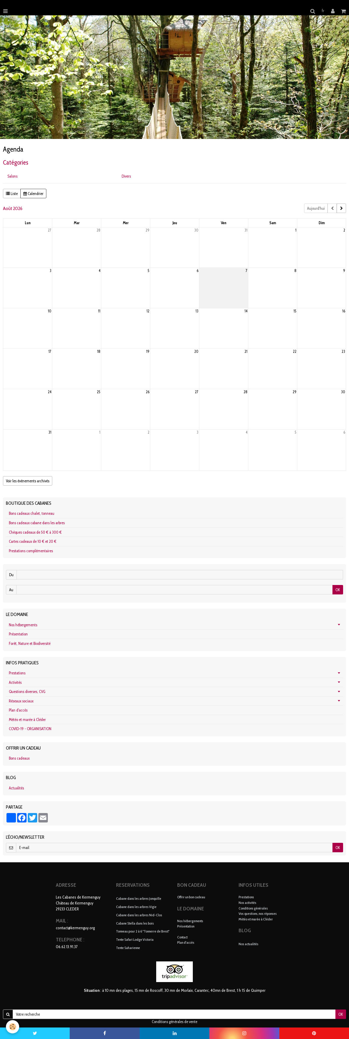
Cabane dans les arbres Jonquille (138, 898)
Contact (182, 937)
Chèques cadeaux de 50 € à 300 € (35, 532)
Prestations (17, 673)
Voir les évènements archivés (27, 480)
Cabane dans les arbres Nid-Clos (139, 915)
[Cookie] (12, 1026)
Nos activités (247, 902)
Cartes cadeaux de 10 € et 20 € (32, 541)
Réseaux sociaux (21, 701)
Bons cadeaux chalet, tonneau (31, 513)
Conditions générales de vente (174, 1021)
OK (337, 589)
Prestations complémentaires (31, 550)
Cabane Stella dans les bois (135, 923)
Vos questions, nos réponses (258, 913)
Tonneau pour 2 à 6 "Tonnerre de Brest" (142, 931)
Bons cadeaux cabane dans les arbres (37, 522)
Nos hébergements (23, 624)
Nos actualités (248, 944)
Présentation (18, 634)
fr (323, 10)
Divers (126, 176)
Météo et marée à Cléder (27, 719)
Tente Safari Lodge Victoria (135, 939)
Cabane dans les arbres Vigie (136, 906)
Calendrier (33, 193)
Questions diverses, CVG (27, 691)
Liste (12, 193)
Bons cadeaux (19, 758)
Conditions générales (253, 908)
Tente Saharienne (128, 947)
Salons (12, 176)
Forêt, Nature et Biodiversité (29, 643)
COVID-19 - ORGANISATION (30, 728)
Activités (15, 682)
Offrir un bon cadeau (191, 897)
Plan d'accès (18, 710)
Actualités (16, 788)
